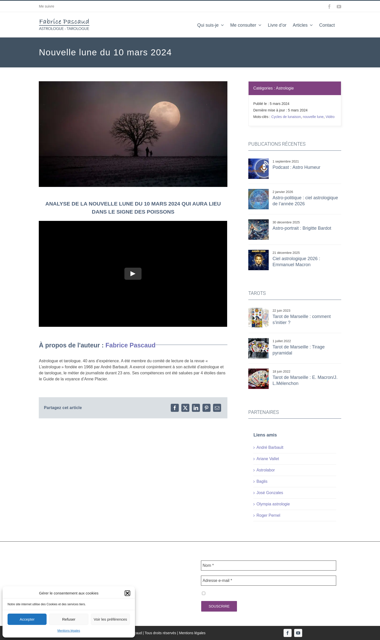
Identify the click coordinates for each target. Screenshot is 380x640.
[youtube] (298, 633)
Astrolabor (265, 470)
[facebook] (288, 633)
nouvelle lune (313, 117)
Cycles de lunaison (286, 117)
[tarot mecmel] (258, 370)
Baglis (261, 481)
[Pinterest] (206, 408)
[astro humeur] (258, 160)
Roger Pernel (268, 515)
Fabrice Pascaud (131, 345)
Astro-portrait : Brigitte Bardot (301, 228)
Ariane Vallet (267, 459)
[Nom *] (268, 566)
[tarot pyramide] (258, 340)
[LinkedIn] (196, 408)
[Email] (217, 408)
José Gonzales (269, 493)
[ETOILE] (258, 309)
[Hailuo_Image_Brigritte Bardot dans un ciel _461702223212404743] (258, 221)
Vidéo (330, 117)
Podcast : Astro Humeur (296, 167)
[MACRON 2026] (258, 252)
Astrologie (285, 88)
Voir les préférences (110, 619)
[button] (127, 593)
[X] (185, 408)
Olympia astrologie (273, 504)
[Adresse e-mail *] (268, 581)
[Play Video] (133, 274)
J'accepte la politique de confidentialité (239, 593)
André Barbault (269, 447)
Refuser (69, 619)
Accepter (27, 619)
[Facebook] (174, 408)
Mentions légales (68, 630)
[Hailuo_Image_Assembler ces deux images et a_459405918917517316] (258, 191)
